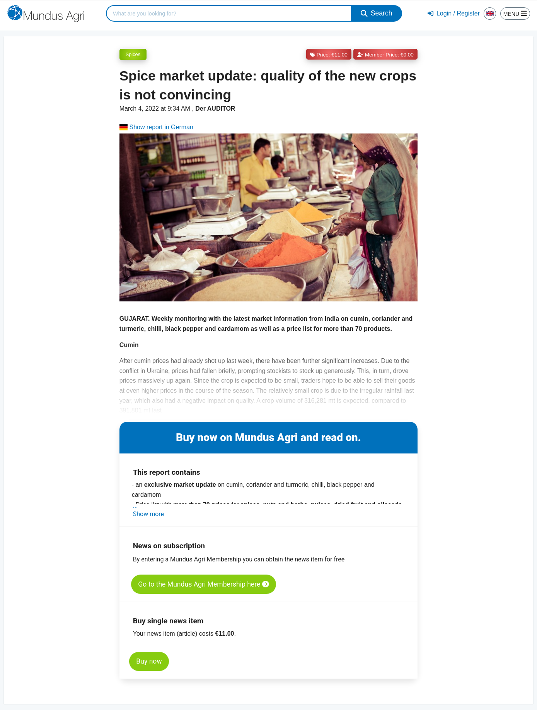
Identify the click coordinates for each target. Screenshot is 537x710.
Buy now (149, 661)
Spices (133, 54)
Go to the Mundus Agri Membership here (203, 584)
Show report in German (156, 127)
